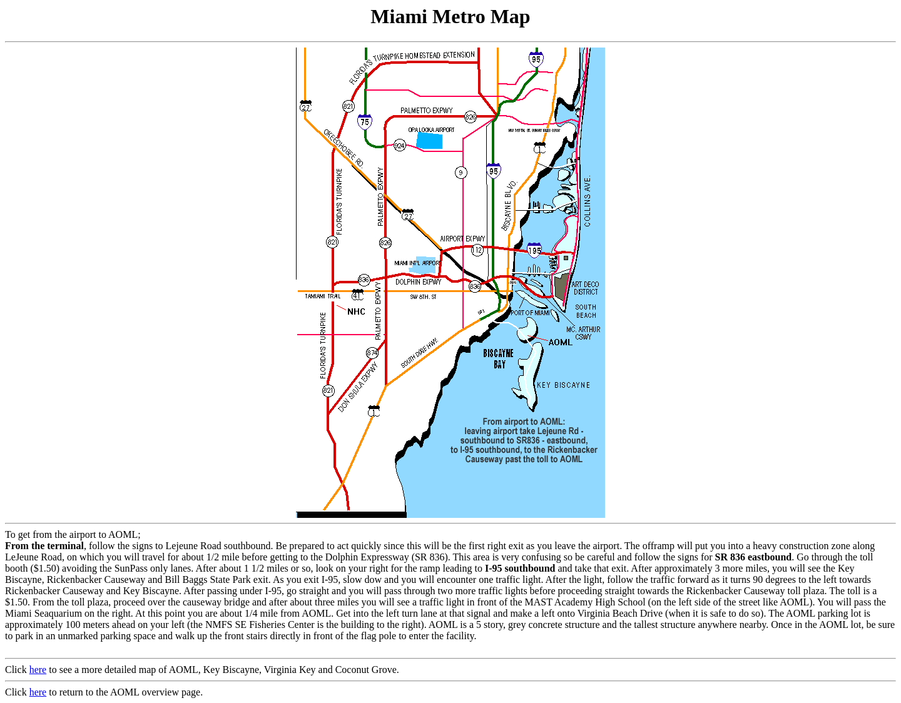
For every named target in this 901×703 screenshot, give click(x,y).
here (38, 669)
